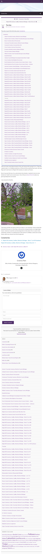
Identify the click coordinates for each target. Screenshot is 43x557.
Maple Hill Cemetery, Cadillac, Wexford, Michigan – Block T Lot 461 (18, 89)
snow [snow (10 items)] (27, 542)
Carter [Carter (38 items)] (19, 534)
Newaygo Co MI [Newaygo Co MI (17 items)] (37, 540)
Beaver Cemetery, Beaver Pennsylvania (12, 40)
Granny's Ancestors (16, 26)
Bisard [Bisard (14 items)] (6, 534)
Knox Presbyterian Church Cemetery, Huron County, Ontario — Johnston (19, 64)
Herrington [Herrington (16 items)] (15, 536)
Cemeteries (22, 26)
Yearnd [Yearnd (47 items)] (10, 548)
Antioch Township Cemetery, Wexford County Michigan (15, 36)
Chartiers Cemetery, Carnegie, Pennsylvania (13, 153)
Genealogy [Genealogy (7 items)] (11, 536)
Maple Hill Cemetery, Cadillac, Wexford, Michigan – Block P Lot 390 (17, 77)
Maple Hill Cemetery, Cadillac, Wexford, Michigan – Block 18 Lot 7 (17, 104)
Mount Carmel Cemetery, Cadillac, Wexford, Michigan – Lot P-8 (17, 130)
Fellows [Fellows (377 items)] (31, 534)
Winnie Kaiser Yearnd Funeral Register (10, 357)
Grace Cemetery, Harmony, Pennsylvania (13, 47)
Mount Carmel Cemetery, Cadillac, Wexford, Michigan (15, 136)
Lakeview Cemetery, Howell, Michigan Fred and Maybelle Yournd (17, 68)
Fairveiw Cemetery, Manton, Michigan (12, 51)
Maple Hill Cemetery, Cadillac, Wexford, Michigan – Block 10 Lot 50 (17, 117)
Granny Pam (4, 13)
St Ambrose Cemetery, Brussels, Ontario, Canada (14, 149)
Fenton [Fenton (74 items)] (37, 534)
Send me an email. (21, 334)
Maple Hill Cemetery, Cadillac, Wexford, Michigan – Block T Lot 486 (18, 79)
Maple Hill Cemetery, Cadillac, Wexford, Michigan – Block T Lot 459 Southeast (20, 96)
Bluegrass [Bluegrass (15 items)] (10, 534)
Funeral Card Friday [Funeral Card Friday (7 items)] (5, 536)
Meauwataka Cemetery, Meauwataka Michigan (14, 119)
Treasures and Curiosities (7, 352)
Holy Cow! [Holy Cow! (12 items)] (21, 536)
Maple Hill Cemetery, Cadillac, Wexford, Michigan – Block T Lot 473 (18, 113)
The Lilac (4, 446)
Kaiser (8, 246)
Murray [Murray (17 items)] (31, 540)
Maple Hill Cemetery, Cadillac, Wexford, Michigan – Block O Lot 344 (18, 87)
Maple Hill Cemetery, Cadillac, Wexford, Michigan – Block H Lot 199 (18, 85)
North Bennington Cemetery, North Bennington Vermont (15, 138)
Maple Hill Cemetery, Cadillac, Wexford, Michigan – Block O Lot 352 (18, 74)
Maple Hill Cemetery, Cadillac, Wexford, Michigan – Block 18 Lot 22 (20, 21)
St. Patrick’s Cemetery (9, 151)
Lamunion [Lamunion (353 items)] (10, 538)
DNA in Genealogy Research (8, 344)
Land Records (5, 355)
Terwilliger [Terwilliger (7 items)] (30, 542)
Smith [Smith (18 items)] (24, 542)
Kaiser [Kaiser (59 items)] (4, 538)
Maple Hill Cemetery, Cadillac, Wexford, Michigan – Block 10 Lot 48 (17, 81)
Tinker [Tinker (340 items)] (5, 544)
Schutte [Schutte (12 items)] (21, 542)
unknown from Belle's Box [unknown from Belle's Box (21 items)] (24, 544)
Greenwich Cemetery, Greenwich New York (13, 45)
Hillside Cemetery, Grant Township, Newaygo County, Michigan (17, 53)
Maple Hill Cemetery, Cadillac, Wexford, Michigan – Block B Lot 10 (17, 83)
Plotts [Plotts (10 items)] (6, 542)
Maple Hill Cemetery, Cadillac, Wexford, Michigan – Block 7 (16, 109)
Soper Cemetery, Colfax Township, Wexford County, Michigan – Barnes (18, 141)
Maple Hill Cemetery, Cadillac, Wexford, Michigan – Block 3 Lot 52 (17, 115)
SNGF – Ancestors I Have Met (22, 19)
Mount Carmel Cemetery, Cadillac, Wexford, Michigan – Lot (16, 134)
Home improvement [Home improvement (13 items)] (27, 536)
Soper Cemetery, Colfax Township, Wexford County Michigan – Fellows (18, 145)
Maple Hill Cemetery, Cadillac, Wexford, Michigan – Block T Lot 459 (18, 94)
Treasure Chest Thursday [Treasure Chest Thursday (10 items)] (13, 544)
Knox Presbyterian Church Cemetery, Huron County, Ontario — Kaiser (18, 62)
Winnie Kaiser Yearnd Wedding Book (10, 363)
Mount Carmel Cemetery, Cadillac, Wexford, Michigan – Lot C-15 (17, 121)
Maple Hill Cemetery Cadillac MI (21, 246)
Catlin (12, 246)
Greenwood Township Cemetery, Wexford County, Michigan (16, 43)
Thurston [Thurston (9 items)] (34, 542)
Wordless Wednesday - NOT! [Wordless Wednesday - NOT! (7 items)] (32, 546)
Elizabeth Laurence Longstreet (10, 160)
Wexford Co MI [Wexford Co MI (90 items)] (7, 546)
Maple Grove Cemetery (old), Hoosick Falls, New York (15, 70)
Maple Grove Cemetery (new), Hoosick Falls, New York (15, 72)
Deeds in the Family (6, 349)
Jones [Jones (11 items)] (37, 536)
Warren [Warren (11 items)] (32, 544)
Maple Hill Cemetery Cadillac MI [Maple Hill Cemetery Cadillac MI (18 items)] (9, 540)
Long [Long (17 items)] (34, 538)
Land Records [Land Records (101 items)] (20, 538)
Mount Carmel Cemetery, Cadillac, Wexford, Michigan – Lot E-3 (17, 123)
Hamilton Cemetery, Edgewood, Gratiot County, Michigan (16, 158)
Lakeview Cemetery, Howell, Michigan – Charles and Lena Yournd (17, 66)
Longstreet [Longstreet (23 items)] (37, 538)
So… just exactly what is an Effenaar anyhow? (20, 282)
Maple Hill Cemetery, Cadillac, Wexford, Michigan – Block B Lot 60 (17, 92)
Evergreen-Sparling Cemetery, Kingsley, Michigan (14, 49)
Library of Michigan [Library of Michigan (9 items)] (28, 538)
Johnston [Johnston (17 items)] (34, 536)
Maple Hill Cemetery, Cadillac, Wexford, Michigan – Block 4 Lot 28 (17, 111)
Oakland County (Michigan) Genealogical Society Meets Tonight (17, 57)
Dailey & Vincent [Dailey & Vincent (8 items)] (25, 534)
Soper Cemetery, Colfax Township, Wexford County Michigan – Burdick (18, 143)
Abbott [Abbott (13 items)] (3, 534)
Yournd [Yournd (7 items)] (13, 548)
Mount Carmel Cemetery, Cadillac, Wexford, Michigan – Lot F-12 (17, 126)
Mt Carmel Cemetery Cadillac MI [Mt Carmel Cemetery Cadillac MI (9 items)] (23, 540)
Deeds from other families (7, 347)
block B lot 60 (30, 174)
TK (7, 277)
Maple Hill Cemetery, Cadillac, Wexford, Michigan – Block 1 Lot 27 (17, 106)
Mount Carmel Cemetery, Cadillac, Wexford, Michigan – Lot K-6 (17, 128)
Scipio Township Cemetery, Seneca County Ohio (14, 162)
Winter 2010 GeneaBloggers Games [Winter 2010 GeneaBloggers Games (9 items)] (20, 546)
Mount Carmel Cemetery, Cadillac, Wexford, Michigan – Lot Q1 (17, 132)
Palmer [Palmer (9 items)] (3, 542)
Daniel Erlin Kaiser (8, 55)
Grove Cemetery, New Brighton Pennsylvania (13, 60)
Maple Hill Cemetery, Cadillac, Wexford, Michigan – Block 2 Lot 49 (17, 102)
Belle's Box (4, 360)
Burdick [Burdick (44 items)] (15, 534)
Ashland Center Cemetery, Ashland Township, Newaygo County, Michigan (19, 38)
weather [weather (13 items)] (35, 544)
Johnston (5, 246)
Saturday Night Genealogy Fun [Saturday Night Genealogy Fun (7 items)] (14, 542)
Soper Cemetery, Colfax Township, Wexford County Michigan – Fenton (18, 147)
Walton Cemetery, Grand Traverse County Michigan (15, 155)
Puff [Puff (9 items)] (8, 542)
